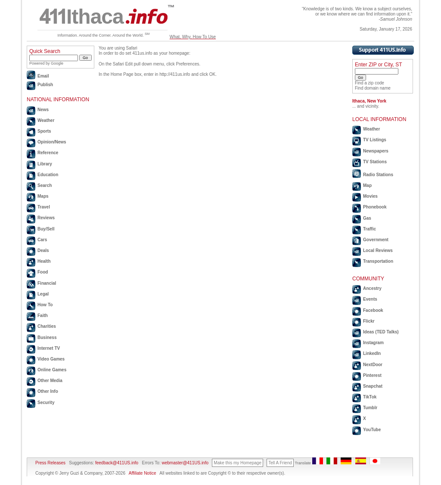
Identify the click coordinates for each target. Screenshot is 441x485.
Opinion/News (51, 142)
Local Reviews (378, 250)
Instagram (373, 342)
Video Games (51, 359)
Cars (42, 239)
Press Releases (50, 462)
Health (44, 261)
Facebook (373, 310)
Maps (43, 196)
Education (47, 174)
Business (46, 337)
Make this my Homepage (237, 462)
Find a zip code (369, 83)
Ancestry (372, 288)
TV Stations (375, 161)
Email (43, 76)
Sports (44, 131)
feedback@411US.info (116, 462)
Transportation (378, 261)
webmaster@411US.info (184, 462)
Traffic (369, 229)
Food (42, 272)
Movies (370, 196)
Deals (43, 250)
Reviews (46, 217)
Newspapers (375, 151)
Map (367, 185)
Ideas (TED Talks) (381, 332)
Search (44, 185)
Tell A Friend (280, 462)
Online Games (51, 369)
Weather (45, 120)
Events (370, 299)
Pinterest (372, 375)
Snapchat (372, 386)
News (43, 109)
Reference (47, 152)
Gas (367, 218)
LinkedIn (372, 353)
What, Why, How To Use (193, 36)
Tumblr (370, 407)
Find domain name (373, 88)
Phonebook (374, 207)
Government (375, 239)
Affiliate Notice (142, 473)
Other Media (49, 380)
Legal (43, 294)
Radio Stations (378, 174)
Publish (45, 84)
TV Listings (374, 139)
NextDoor (372, 364)
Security (45, 402)
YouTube (372, 429)
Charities (46, 326)
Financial (46, 283)
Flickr (369, 321)
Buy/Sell (45, 229)
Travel (43, 207)
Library (44, 164)
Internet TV (48, 348)
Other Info (47, 391)
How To (45, 304)
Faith (42, 315)
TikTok (369, 397)
